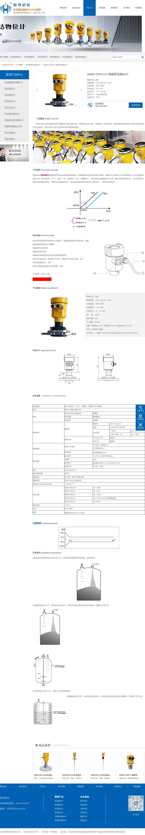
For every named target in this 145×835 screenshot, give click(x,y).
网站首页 (63, 8)
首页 (12, 65)
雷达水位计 (10, 107)
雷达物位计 (10, 95)
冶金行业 (83, 809)
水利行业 (83, 812)
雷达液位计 (76, 8)
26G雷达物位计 (29, 57)
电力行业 (83, 801)
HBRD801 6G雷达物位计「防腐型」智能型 (109, 775)
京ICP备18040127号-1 (31, 832)
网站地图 (137, 786)
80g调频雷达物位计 (33, 65)
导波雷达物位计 (81, 57)
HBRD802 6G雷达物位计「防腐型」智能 (79, 775)
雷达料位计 (10, 101)
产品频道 (19, 65)
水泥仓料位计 (42, 57)
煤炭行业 (83, 816)
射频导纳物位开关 (13, 126)
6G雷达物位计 (67, 57)
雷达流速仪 (10, 133)
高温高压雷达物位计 (14, 120)
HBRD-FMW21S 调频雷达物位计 (55, 65)
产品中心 (89, 8)
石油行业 (83, 805)
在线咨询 (135, 105)
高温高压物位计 (61, 820)
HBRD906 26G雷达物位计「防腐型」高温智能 (53, 775)
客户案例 (101, 8)
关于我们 (126, 8)
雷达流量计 (10, 139)
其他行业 (83, 820)
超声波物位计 (55, 57)
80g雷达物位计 (16, 57)
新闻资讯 (114, 8)
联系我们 (138, 8)
